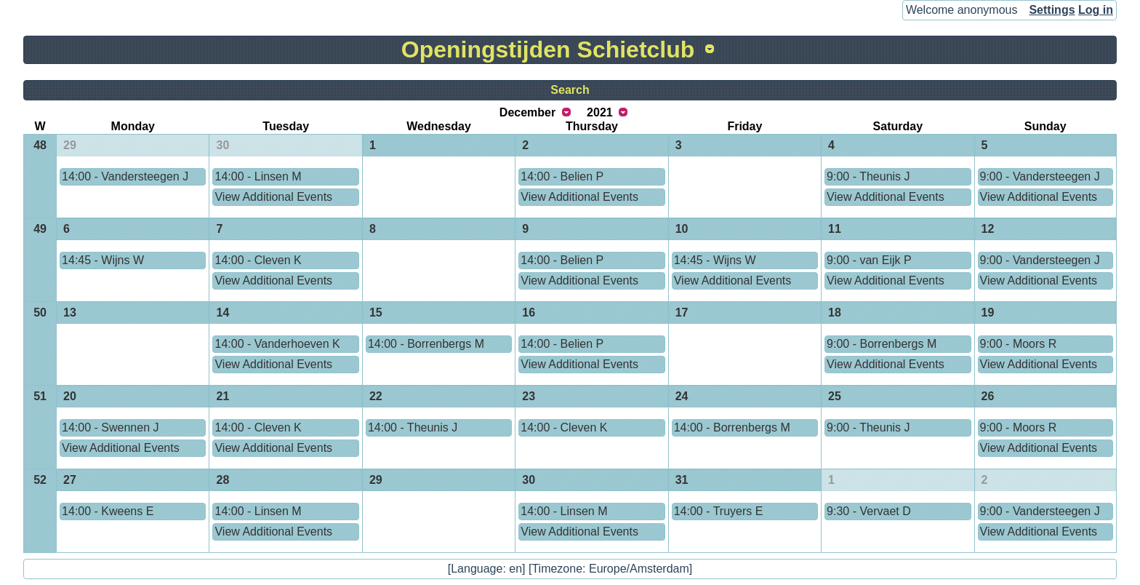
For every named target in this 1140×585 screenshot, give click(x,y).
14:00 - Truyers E (718, 511)
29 (69, 145)
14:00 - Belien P (562, 176)
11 (834, 229)
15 (375, 312)
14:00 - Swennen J (110, 427)
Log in (1095, 10)
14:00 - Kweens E (107, 511)
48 (40, 145)
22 (375, 396)
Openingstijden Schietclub (548, 49)
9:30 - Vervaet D (869, 511)
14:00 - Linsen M (257, 176)
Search (569, 90)
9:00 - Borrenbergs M (881, 344)
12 (988, 229)
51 (40, 396)
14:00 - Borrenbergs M (426, 344)
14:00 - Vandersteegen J (125, 176)
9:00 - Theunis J (868, 176)
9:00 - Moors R (1018, 344)
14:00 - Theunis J (412, 427)
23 (528, 396)
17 (682, 312)
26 (988, 396)
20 (69, 396)
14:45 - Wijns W (103, 260)
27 (69, 480)
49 (40, 229)
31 (682, 480)
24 (682, 396)
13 (69, 312)
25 (834, 396)
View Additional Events (273, 197)
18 (834, 312)
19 (988, 312)
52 (40, 480)
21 (222, 396)
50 (40, 312)
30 (222, 145)
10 (682, 229)
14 (222, 312)
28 (222, 480)
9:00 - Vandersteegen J (1040, 176)
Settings (1052, 10)
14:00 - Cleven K (257, 260)
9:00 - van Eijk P (869, 260)
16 (528, 312)
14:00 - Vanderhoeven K (277, 344)
